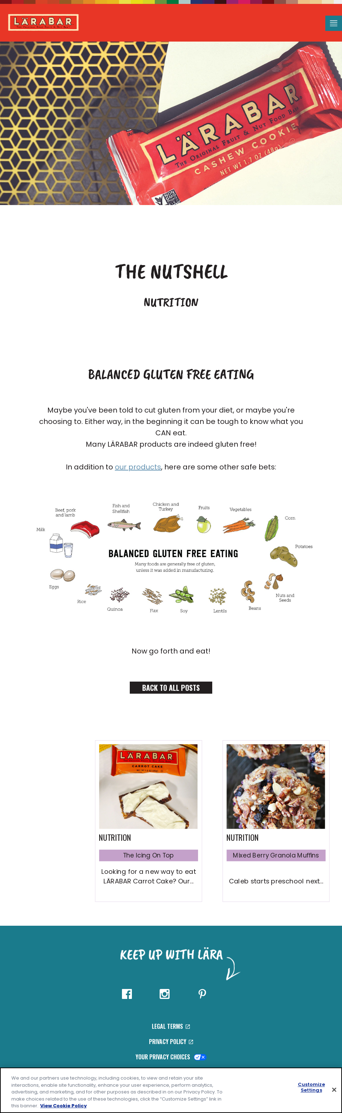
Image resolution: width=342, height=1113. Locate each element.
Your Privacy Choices (171, 1057)
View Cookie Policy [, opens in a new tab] (63, 1105)
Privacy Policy (171, 1041)
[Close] (334, 1090)
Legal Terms (171, 1026)
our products (138, 467)
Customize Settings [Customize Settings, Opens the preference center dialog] (311, 1087)
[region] (171, 1090)
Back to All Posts (171, 687)
